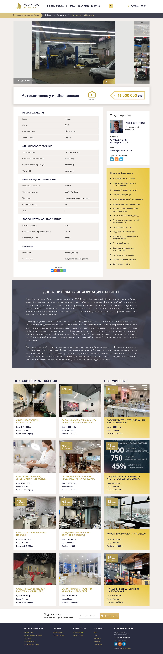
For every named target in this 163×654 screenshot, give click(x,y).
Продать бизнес (59, 635)
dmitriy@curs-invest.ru (121, 150)
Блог (95, 632)
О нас (96, 635)
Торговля (27, 638)
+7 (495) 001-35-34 (138, 6)
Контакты (97, 638)
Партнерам (98, 644)
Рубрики (48, 15)
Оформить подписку (109, 616)
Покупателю (83, 6)
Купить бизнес (78, 635)
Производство (29, 641)
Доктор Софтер (126, 649)
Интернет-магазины (31, 644)
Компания (95, 6)
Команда (97, 641)
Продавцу (70, 6)
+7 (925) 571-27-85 (119, 140)
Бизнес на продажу (55, 6)
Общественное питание (33, 635)
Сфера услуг (61, 15)
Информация (57, 632)
